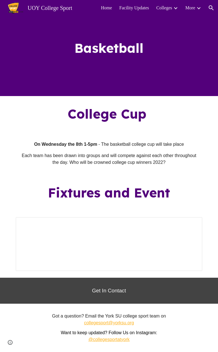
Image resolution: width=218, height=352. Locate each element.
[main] (109, 48)
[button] (211, 8)
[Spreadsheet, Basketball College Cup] (109, 244)
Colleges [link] (164, 7)
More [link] (190, 7)
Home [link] (106, 7)
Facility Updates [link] (134, 7)
